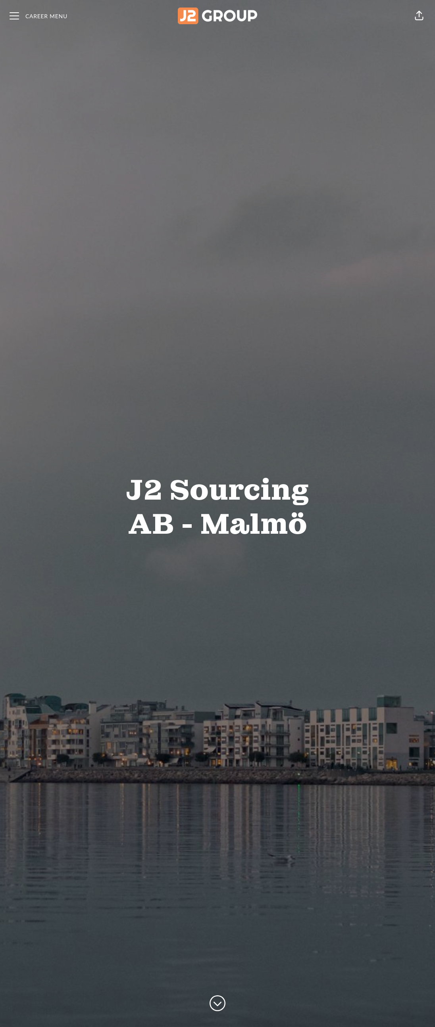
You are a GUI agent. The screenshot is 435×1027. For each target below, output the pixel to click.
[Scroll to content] (217, 1003)
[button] (419, 16)
